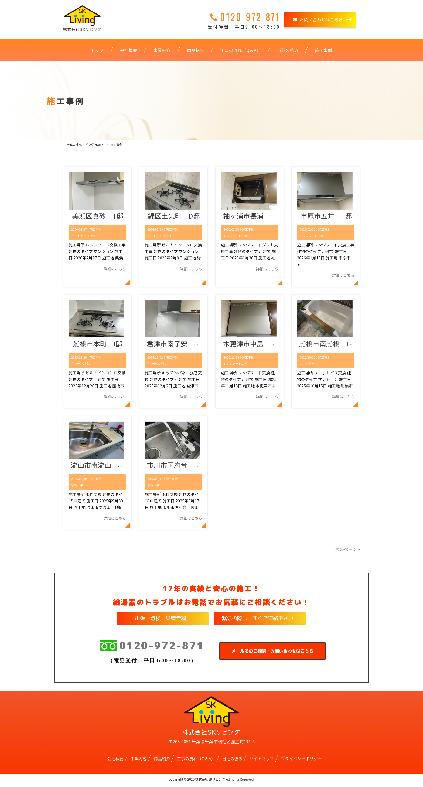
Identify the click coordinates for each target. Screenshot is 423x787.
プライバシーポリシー (301, 761)
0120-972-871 (152, 648)
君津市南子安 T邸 (176, 345)
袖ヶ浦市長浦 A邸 (252, 216)
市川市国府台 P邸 (176, 467)
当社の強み (232, 761)
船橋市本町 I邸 (97, 345)
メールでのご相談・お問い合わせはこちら (272, 653)
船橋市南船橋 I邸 (327, 345)
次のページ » (347, 551)
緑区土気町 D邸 (174, 216)
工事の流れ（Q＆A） (196, 761)
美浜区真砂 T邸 (97, 216)
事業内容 (138, 761)
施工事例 (95, 230)
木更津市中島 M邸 (252, 345)
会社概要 (115, 761)
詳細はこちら (115, 269)
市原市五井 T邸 (326, 216)
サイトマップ (262, 761)
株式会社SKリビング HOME (85, 144)
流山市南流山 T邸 (100, 467)
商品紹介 (162, 761)
